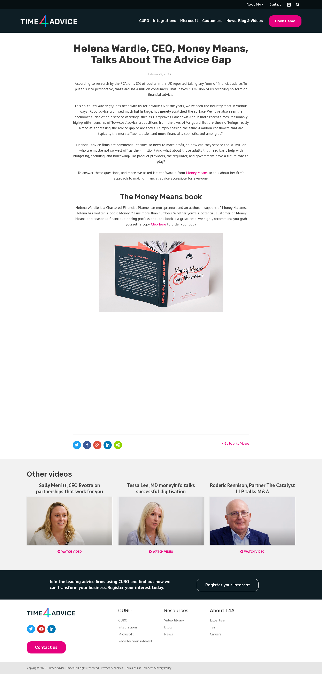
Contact (275, 4)
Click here (158, 224)
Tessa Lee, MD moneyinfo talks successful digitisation (161, 488)
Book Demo (285, 21)
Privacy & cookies (112, 667)
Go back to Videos (235, 443)
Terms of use (133, 667)
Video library (174, 620)
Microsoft (126, 634)
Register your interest (227, 584)
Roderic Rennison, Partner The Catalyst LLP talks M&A (252, 488)
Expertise (217, 620)
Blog (168, 627)
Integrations (127, 627)
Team (214, 627)
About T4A (254, 4)
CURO (122, 620)
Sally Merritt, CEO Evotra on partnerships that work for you (69, 488)
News (168, 634)
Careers (216, 634)
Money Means (197, 172)
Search (297, 4)
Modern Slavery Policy (157, 667)
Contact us (46, 647)
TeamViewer (289, 4)
